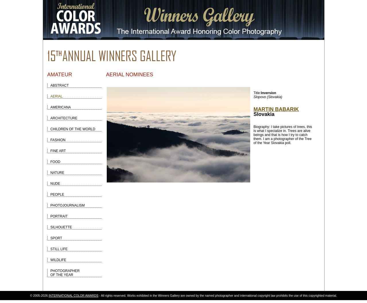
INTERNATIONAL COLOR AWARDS (73, 295)
